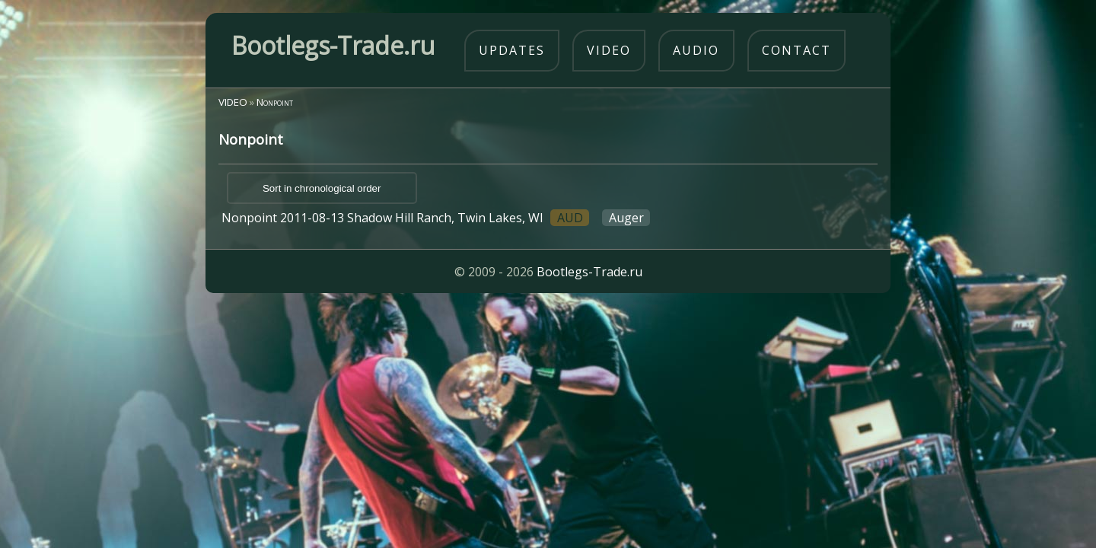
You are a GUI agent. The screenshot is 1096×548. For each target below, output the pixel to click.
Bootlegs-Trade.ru (589, 271)
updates (512, 50)
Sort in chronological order (322, 188)
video (609, 50)
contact (796, 50)
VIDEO (232, 102)
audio (696, 50)
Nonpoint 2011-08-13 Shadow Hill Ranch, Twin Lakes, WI (435, 217)
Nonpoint (274, 102)
